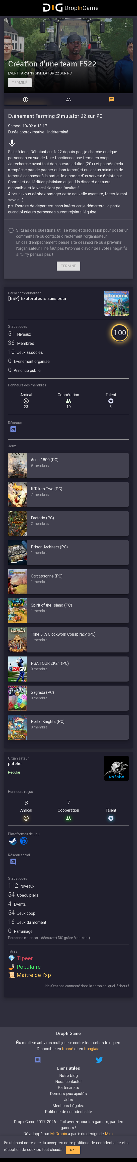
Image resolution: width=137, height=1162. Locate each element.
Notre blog (68, 1075)
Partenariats (68, 1087)
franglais (91, 1048)
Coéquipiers (23, 895)
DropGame (71, 8)
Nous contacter (68, 1081)
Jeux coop (21, 913)
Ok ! (73, 1150)
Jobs (68, 1099)
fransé (67, 1048)
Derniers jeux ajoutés (68, 1093)
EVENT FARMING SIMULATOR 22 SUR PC (40, 73)
